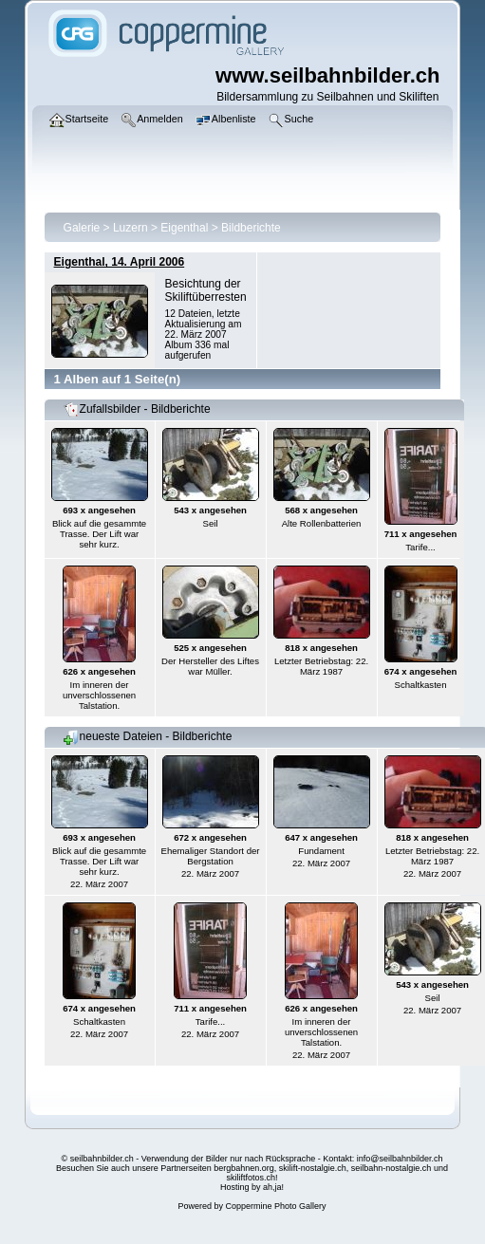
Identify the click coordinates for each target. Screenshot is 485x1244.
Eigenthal (184, 227)
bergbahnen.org (244, 1168)
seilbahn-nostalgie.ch (391, 1168)
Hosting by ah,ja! (252, 1187)
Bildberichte (251, 227)
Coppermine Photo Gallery (275, 1206)
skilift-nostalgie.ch (312, 1168)
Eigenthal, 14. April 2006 (119, 262)
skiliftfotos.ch (250, 1177)
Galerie (82, 227)
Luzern (130, 227)
